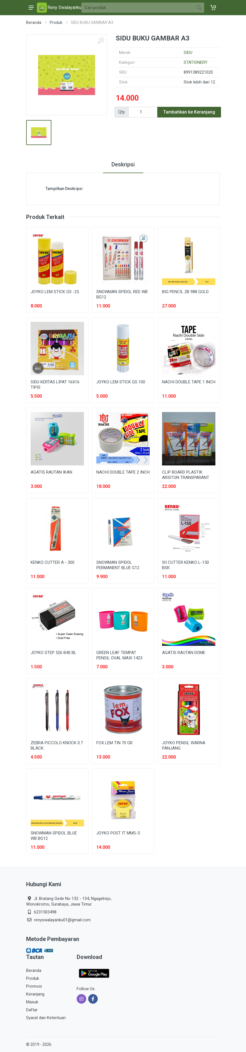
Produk (56, 22)
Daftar (32, 1009)
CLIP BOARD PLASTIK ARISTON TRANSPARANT (185, 475)
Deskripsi (123, 164)
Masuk (32, 1002)
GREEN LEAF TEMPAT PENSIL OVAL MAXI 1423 (119, 655)
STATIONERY (196, 62)
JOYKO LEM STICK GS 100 (120, 381)
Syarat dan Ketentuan (46, 1017)
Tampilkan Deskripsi (64, 188)
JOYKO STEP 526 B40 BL (53, 652)
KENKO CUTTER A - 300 (52, 562)
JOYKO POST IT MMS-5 (118, 833)
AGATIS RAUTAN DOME (183, 652)
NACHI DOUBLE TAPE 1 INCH (188, 381)
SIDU (188, 52)
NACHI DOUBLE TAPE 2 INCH (123, 472)
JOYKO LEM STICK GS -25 (55, 291)
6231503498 (45, 912)
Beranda (33, 22)
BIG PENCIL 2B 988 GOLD (185, 291)
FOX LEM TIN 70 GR (114, 742)
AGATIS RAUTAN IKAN (51, 472)
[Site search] (137, 8)
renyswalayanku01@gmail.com (62, 919)
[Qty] (143, 112)
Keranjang (35, 994)
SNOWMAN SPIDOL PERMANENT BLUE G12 (117, 565)
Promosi (34, 986)
